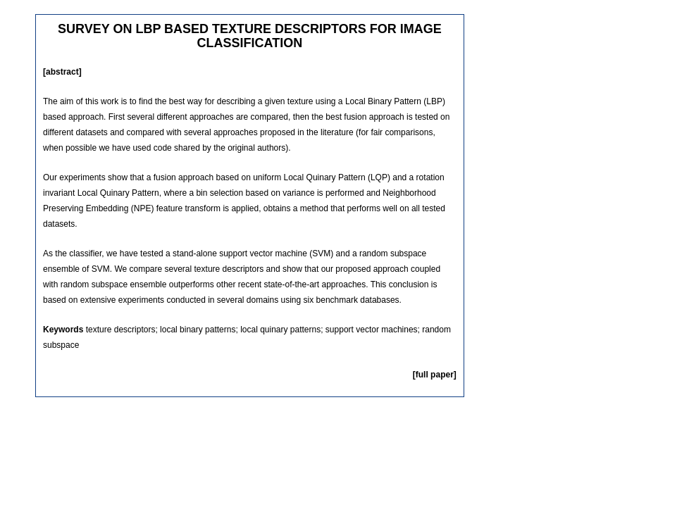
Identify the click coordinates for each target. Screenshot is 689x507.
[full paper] (435, 375)
